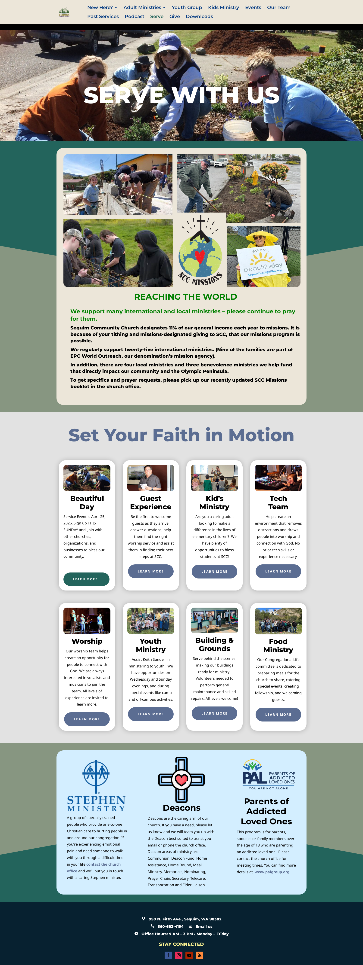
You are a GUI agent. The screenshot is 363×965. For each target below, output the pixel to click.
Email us (204, 926)
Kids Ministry (223, 8)
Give (174, 17)
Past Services (103, 17)
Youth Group (187, 8)
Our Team (279, 8)
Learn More (151, 571)
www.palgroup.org (272, 871)
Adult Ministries (142, 8)
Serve (156, 17)
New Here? (100, 8)
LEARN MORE (85, 579)
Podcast (134, 17)
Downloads (199, 17)
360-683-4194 (171, 926)
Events (253, 8)
